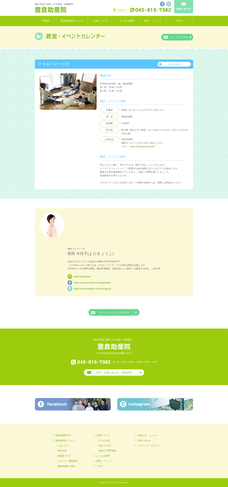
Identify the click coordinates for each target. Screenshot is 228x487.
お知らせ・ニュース (148, 435)
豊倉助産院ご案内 (66, 466)
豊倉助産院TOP (63, 435)
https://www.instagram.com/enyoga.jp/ (92, 288)
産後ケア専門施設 (108, 450)
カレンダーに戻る (179, 37)
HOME (45, 20)
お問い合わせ (144, 440)
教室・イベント (153, 20)
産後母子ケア (64, 456)
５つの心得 (104, 440)
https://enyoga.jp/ (82, 276)
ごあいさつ (63, 445)
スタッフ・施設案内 (68, 461)
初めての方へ (105, 445)
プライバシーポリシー (149, 445)
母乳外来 (62, 450)
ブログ (179, 20)
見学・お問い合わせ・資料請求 (114, 372)
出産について (100, 20)
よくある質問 (126, 20)
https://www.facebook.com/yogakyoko (92, 282)
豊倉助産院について (72, 20)
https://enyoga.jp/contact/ (142, 146)
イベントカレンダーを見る (114, 312)
